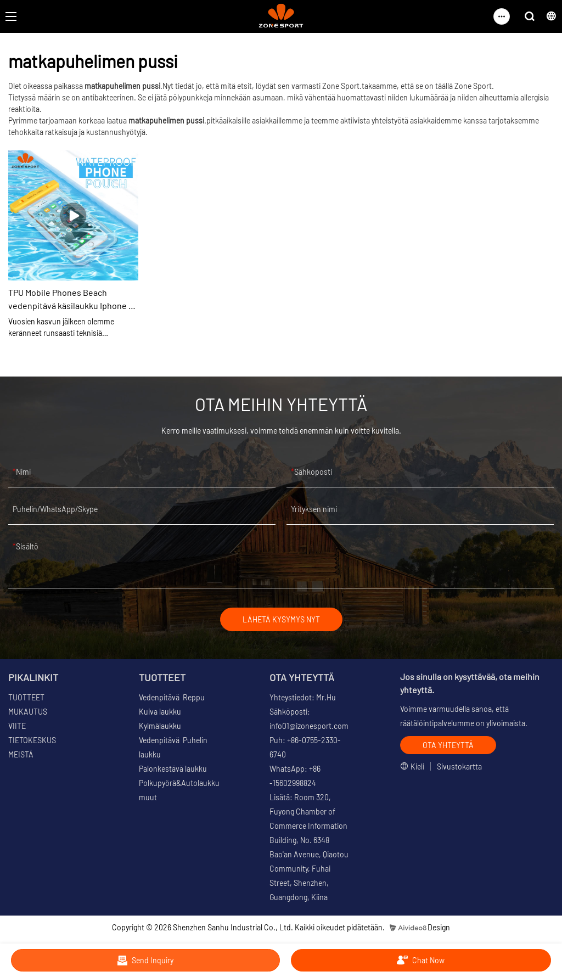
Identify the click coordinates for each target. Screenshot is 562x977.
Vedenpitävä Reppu (172, 697)
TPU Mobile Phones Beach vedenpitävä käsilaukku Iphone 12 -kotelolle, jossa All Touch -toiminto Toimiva (72, 299)
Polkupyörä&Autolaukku (179, 783)
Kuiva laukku (160, 711)
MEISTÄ (20, 754)
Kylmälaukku (160, 726)
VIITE (17, 726)
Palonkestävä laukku (173, 768)
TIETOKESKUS (32, 740)
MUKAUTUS (27, 711)
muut (148, 797)
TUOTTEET (26, 697)
